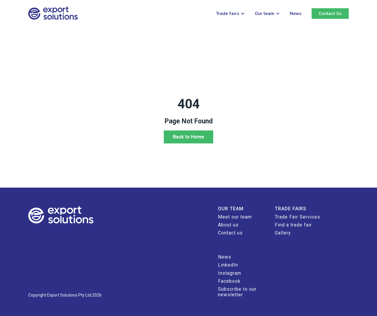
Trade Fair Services (297, 217)
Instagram (229, 273)
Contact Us (330, 13)
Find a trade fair (293, 225)
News (295, 13)
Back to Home (188, 137)
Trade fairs (227, 13)
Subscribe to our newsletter (237, 291)
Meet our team (235, 217)
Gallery (283, 233)
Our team (264, 13)
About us (228, 225)
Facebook (229, 281)
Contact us (230, 233)
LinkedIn (228, 265)
